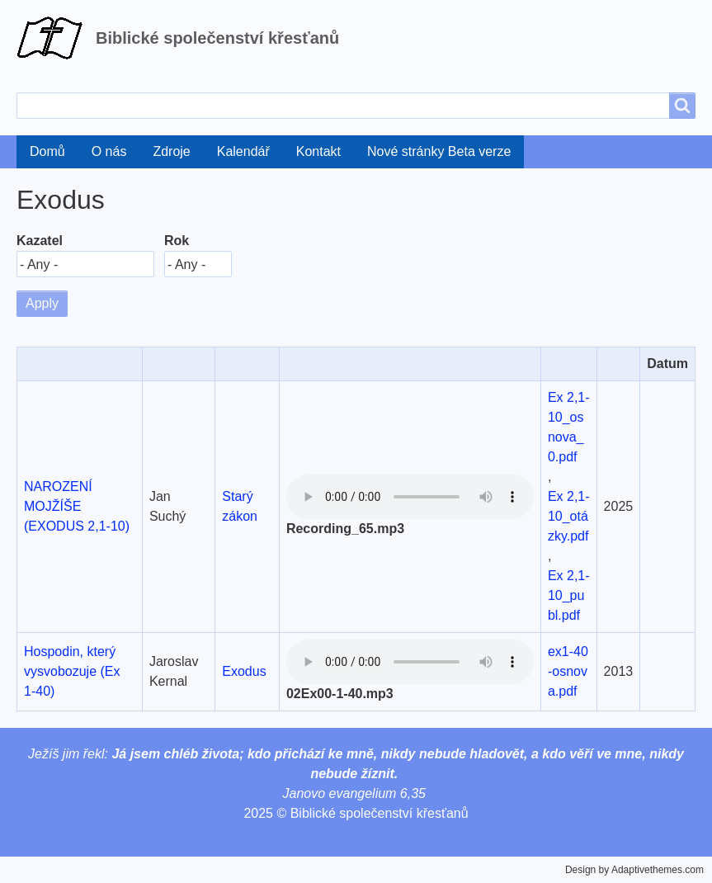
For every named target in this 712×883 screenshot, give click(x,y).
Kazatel (40, 241)
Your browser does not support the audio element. (410, 497)
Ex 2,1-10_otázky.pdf (569, 516)
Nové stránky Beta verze (439, 151)
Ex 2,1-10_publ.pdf (569, 595)
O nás (109, 151)
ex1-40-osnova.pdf (568, 671)
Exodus (244, 671)
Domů (47, 151)
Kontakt (318, 151)
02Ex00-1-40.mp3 (340, 694)
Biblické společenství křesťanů (217, 38)
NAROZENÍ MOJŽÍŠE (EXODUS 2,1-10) (77, 506)
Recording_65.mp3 (345, 529)
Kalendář (243, 151)
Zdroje (171, 151)
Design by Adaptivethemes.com (634, 870)
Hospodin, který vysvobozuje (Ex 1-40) (72, 671)
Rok (176, 241)
